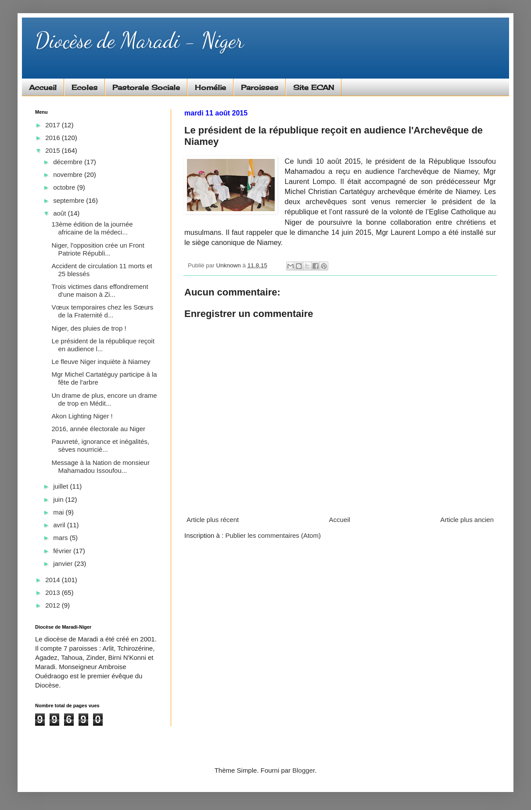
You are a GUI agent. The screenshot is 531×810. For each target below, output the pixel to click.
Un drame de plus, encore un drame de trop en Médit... (104, 399)
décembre (68, 162)
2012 (53, 605)
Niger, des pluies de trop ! (89, 328)
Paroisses (259, 87)
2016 (53, 137)
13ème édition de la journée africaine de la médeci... (92, 228)
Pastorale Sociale (146, 87)
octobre (65, 187)
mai (59, 512)
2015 (53, 150)
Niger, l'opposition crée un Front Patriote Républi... (98, 249)
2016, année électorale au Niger (99, 428)
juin (59, 499)
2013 (53, 592)
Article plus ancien (467, 519)
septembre (69, 200)
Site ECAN (313, 87)
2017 (53, 125)
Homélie (210, 87)
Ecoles (84, 87)
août (60, 213)
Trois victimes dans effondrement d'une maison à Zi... (100, 290)
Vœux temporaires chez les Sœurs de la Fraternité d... (103, 311)
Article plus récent (213, 519)
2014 (53, 579)
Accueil (43, 87)
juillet (61, 486)
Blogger (303, 770)
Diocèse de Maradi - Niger (139, 40)
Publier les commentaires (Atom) (273, 535)
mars (61, 537)
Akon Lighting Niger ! (82, 416)
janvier (63, 563)
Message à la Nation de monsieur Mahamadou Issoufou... (101, 466)
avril (60, 525)
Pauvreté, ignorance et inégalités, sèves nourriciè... (101, 445)
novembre (68, 174)
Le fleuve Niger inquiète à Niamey (101, 361)
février (63, 550)
